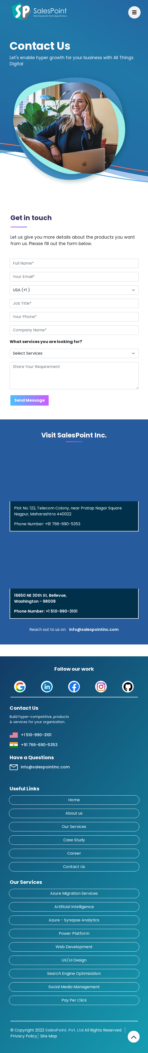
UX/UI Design (74, 960)
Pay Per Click (74, 1000)
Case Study (74, 840)
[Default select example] (74, 290)
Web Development (74, 947)
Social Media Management (74, 987)
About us (74, 813)
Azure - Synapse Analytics (74, 920)
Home (74, 800)
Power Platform (74, 933)
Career (74, 853)
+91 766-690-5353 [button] (39, 745)
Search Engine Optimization (74, 973)
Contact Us (74, 867)
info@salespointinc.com (94, 629)
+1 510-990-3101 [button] (36, 735)
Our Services (74, 826)
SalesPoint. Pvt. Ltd (64, 1030)
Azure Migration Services (74, 893)
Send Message (29, 400)
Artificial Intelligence (74, 907)
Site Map (47, 1036)
